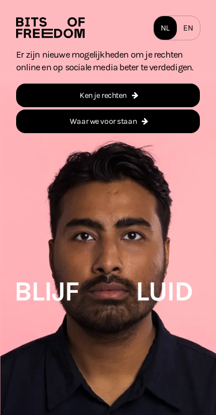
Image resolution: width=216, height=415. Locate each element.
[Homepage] (50, 27)
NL (165, 28)
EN (188, 28)
